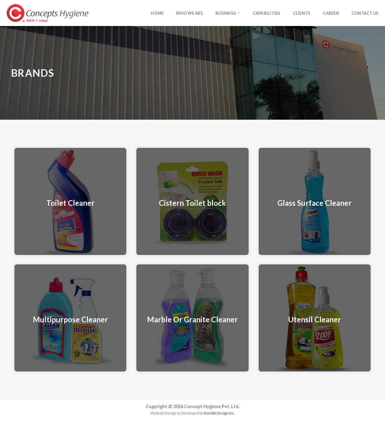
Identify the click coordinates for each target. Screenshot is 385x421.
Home (157, 13)
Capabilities (267, 13)
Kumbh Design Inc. (219, 413)
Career (331, 13)
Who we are (189, 13)
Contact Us (365, 13)
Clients (302, 13)
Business (227, 13)
